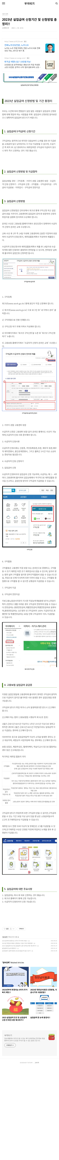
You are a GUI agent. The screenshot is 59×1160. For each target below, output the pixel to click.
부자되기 (29, 3)
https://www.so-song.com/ (15, 58)
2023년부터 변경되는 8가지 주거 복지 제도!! (15, 1034)
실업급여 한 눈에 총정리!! (9, 1041)
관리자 (37, 1156)
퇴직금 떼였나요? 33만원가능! (17, 61)
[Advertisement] (29, 174)
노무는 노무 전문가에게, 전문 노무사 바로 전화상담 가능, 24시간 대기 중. (22, 49)
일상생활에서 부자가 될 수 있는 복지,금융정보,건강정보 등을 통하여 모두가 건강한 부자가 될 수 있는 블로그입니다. (24, 1132)
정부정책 (4, 1030)
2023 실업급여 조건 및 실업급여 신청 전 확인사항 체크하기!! (19, 1039)
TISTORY (30, 1156)
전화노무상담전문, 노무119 (16, 45)
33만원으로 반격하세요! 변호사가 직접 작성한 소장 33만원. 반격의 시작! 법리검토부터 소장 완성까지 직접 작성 (22, 65)
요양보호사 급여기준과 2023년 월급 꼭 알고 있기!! (16, 1044)
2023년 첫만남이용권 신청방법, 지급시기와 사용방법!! (17, 1036)
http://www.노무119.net (13, 41)
